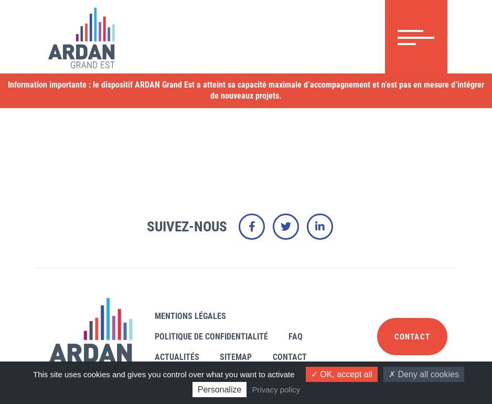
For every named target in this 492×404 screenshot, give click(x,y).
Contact (290, 357)
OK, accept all (341, 374)
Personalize (220, 389)
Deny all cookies (424, 374)
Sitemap (236, 357)
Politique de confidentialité (211, 337)
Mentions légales (190, 316)
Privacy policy (276, 389)
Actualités (177, 357)
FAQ (295, 337)
